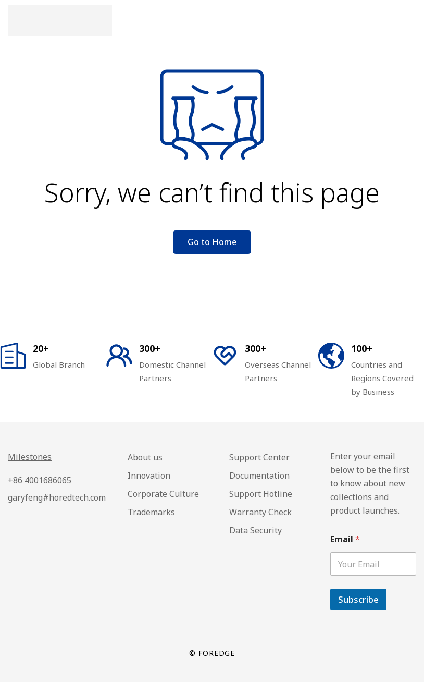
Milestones (30, 457)
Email (345, 539)
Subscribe (358, 599)
